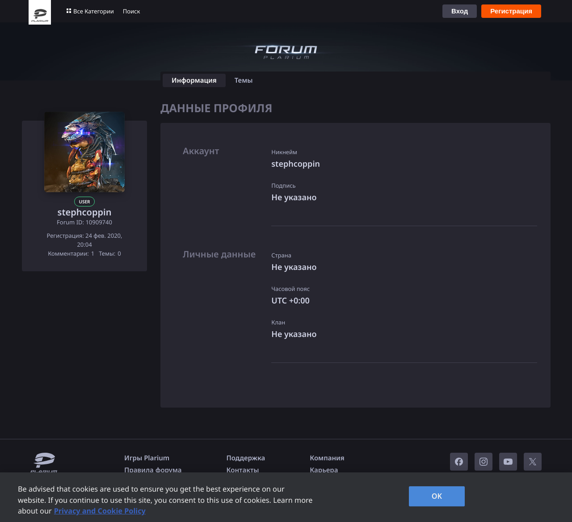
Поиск (131, 11)
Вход (459, 11)
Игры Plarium (146, 458)
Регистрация (511, 11)
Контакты (243, 470)
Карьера (324, 470)
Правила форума (153, 470)
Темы (244, 80)
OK (437, 496)
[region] (286, 497)
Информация (194, 80)
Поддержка (246, 458)
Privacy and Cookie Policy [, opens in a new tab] (100, 511)
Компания (327, 458)
